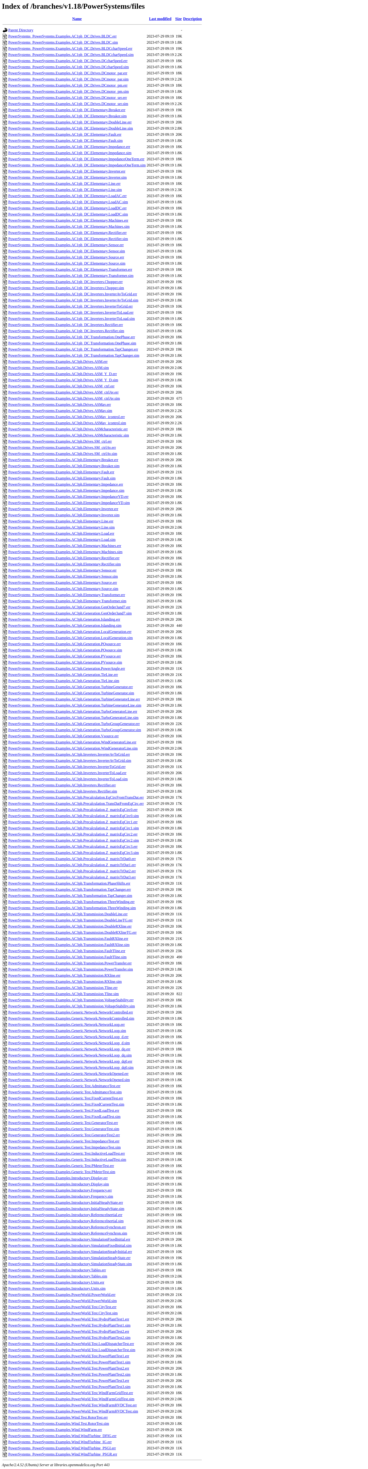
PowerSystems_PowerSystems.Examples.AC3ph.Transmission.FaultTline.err (66, 951)
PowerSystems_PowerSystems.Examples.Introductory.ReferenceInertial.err (65, 1215)
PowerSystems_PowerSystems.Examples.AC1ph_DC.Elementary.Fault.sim (65, 141)
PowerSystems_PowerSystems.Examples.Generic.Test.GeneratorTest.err (63, 1123)
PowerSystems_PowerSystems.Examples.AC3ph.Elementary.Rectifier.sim (64, 564)
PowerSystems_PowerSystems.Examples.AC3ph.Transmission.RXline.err (64, 975)
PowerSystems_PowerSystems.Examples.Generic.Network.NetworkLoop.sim (67, 1031)
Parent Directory (20, 30)
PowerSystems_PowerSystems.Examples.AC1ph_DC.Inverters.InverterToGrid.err (70, 306)
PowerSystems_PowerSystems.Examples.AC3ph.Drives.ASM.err (58, 362)
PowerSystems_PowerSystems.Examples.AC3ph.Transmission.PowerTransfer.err (70, 963)
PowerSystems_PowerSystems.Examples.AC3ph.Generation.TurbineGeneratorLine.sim (74, 705)
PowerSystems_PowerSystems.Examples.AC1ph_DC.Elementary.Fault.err (64, 134)
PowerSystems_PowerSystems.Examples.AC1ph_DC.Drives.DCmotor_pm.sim (68, 91)
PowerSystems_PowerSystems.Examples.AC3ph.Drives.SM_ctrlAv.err (62, 448)
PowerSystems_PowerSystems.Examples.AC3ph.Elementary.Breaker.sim (63, 466)
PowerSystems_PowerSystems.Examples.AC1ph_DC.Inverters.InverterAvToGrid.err (72, 294)
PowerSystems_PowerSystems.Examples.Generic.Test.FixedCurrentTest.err (65, 1098)
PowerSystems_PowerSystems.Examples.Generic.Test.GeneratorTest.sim (63, 1129)
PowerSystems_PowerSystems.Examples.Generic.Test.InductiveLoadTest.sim (67, 1160)
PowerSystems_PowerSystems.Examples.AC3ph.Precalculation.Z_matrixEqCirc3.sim (73, 853)
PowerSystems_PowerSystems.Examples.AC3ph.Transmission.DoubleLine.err (68, 914)
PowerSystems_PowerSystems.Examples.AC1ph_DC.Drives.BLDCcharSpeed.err (70, 49)
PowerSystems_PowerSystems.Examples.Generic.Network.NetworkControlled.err (70, 1012)
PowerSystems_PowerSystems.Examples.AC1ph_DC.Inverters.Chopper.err (65, 282)
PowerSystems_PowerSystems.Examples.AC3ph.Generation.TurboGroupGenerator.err (74, 724)
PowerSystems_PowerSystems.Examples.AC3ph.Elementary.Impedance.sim (66, 490)
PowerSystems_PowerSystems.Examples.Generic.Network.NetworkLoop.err (66, 1025)
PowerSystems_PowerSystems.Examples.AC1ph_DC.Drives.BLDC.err (62, 36)
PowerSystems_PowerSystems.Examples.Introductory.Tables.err (57, 1270)
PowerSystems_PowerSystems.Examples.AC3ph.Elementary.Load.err (61, 533)
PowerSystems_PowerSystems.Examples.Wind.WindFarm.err (55, 1430)
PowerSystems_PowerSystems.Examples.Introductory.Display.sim (58, 1184)
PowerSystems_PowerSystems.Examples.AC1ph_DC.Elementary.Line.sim (65, 190)
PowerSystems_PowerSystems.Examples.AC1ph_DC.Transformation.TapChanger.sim (73, 355)
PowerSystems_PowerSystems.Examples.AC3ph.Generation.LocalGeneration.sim (70, 638)
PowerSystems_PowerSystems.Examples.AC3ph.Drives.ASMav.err (59, 405)
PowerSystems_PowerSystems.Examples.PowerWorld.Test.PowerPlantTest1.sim (69, 1362)
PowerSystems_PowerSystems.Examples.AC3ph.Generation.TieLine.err (63, 675)
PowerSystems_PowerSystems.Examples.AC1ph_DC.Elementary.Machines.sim (69, 227)
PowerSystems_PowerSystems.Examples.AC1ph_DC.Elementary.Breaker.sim (67, 116)
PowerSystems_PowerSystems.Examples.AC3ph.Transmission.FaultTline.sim (67, 957)
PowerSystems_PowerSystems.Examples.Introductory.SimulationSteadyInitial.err (70, 1252)
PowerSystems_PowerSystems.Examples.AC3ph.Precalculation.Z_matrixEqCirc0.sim (73, 816)
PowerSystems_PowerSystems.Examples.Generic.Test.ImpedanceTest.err (63, 1141)
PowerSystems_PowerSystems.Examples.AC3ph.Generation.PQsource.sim (65, 650)
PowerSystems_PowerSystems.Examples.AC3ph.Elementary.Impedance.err (65, 484)
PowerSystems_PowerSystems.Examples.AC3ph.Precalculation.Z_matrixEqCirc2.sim (73, 840)
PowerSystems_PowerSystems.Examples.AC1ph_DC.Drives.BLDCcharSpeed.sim (71, 55)
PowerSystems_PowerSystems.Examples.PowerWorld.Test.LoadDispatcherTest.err (71, 1344)
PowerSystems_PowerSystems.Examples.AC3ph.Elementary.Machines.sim (65, 552)
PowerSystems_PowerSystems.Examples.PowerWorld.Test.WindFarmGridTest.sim (71, 1399)
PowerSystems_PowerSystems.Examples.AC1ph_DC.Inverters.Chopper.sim (66, 288)
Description (192, 19)
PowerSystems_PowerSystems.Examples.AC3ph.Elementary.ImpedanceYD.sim (69, 503)
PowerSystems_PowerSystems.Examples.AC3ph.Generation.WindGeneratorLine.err (72, 742)
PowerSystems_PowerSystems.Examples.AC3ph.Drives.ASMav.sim (60, 411)
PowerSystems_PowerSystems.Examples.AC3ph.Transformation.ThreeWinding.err (71, 902)
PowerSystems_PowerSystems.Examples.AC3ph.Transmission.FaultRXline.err (68, 939)
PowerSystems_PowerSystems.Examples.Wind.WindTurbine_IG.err (60, 1442)
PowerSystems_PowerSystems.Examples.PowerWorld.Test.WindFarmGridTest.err (70, 1393)
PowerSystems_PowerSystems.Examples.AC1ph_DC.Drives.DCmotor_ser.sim (68, 104)
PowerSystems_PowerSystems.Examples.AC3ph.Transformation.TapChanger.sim (70, 896)
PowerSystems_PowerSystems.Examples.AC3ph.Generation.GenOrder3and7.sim (70, 613)
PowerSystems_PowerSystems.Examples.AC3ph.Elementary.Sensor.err (62, 570)
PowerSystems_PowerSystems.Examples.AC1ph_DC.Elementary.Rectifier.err (67, 233)
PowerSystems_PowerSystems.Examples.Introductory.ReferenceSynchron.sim (67, 1233)
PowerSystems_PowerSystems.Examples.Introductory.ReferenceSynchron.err (67, 1227)
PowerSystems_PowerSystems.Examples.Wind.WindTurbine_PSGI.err (62, 1448)
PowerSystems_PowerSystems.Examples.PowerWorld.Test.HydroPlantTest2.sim (69, 1338)
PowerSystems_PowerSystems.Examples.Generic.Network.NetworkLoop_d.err (68, 1037)
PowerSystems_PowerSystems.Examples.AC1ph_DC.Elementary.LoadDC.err (67, 208)
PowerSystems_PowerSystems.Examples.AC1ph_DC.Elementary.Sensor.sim (66, 251)
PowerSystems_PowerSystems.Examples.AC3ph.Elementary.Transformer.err (66, 595)
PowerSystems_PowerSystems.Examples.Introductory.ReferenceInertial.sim (66, 1221)
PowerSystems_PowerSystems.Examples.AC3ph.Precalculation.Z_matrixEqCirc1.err (73, 822)
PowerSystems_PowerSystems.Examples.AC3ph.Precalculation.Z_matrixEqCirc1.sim (73, 828)
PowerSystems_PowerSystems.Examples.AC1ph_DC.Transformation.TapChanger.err (73, 349)
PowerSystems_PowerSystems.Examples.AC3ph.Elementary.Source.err (62, 583)
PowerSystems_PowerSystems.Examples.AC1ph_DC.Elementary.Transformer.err (70, 269)
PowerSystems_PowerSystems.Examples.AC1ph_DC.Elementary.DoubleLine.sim (70, 128)
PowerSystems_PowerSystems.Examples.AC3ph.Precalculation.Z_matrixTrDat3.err (72, 877)
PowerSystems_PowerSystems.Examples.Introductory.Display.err (58, 1178)
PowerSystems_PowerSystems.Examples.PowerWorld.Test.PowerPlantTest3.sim (69, 1387)
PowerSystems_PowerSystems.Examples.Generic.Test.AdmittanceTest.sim (65, 1092)
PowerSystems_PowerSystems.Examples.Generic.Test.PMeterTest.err (61, 1166)
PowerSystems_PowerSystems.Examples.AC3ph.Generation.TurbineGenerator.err (70, 687)
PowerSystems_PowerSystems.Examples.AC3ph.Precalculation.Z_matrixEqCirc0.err (73, 810)
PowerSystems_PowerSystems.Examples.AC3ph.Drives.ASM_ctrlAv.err (63, 392)
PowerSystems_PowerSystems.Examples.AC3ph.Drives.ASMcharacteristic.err (68, 429)
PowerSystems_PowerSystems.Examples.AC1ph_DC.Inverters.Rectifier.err (65, 325)
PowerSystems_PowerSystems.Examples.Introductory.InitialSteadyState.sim (66, 1209)
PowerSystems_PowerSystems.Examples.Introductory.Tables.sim (57, 1276)
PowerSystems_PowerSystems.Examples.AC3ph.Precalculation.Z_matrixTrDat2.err (72, 871)
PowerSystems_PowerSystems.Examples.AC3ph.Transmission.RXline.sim (65, 982)
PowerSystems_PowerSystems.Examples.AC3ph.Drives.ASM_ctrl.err (61, 386)
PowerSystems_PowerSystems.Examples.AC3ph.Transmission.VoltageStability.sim (71, 1006)
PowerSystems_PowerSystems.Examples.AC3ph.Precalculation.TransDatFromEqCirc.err (76, 804)
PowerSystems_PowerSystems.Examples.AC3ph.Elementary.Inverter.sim (63, 515)
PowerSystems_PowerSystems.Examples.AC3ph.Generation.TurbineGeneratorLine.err (74, 699)
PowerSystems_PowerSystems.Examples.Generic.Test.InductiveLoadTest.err (66, 1153)
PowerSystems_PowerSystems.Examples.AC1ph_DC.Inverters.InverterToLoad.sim (71, 319)
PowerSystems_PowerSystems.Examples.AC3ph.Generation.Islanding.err (64, 619)
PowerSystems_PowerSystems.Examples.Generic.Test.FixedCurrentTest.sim (66, 1104)
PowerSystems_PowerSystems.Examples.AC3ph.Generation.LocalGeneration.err (69, 632)
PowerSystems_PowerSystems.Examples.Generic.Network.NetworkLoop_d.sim (69, 1043)
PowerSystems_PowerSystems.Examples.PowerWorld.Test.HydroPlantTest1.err (68, 1319)
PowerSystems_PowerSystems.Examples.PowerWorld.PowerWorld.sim (62, 1301)
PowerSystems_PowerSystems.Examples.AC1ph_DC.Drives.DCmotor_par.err (67, 73)
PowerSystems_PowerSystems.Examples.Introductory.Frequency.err (60, 1190)
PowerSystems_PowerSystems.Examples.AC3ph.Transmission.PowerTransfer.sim (70, 969)
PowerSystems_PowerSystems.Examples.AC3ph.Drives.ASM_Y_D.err (62, 374)
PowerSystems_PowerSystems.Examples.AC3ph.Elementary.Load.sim (61, 540)
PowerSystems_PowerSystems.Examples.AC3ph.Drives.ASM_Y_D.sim (63, 380)
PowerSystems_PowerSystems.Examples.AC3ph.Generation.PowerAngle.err (66, 669)
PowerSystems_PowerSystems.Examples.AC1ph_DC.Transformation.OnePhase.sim (72, 343)
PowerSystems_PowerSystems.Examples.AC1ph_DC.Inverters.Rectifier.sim (66, 331)
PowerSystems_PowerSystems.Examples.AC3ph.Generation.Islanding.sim (65, 626)
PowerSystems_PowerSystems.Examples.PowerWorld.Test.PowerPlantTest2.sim (69, 1374)
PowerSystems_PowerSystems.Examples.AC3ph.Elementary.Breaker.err (63, 460)
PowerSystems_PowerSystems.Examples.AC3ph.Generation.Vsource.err (63, 736)
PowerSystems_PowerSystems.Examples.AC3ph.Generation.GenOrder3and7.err (69, 607)
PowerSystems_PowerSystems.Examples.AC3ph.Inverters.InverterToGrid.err (67, 767)
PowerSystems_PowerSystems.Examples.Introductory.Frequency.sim (60, 1196)
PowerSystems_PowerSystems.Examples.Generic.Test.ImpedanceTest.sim (64, 1147)
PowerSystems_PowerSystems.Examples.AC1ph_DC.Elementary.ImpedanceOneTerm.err (76, 159)
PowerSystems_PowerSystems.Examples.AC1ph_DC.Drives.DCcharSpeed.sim (68, 67)
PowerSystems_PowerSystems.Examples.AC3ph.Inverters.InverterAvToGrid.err (69, 754)
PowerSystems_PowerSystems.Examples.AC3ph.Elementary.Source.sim (63, 589)
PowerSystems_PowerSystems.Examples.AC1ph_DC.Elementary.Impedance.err (69, 147)
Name (77, 19)
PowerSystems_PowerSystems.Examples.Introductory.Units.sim (57, 1288)
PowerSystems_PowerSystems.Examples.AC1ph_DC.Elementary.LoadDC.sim (68, 214)
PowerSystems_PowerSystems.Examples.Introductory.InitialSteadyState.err (65, 1203)
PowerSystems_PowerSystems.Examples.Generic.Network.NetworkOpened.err (68, 1074)
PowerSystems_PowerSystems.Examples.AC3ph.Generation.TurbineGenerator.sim (71, 693)
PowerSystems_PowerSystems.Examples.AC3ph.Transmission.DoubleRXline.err (70, 926)
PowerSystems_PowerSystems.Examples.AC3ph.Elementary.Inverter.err (63, 509)
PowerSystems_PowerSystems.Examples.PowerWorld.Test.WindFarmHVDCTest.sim (73, 1411)
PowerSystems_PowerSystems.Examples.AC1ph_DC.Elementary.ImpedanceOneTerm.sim (77, 165)
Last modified (160, 19)
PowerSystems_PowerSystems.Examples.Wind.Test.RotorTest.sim (58, 1424)
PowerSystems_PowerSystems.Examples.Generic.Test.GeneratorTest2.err (64, 1135)
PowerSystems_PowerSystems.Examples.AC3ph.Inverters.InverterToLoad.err (67, 773)
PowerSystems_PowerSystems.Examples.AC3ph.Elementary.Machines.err (64, 546)
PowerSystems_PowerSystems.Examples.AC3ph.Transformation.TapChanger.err (69, 889)
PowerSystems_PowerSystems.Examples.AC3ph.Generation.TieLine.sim (63, 681)
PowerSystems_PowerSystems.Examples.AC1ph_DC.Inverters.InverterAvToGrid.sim (73, 300)
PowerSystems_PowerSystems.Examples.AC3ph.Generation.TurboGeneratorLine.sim (73, 718)
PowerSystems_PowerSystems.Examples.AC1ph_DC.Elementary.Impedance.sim (69, 153)
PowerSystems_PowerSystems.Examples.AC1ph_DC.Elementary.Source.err (66, 257)
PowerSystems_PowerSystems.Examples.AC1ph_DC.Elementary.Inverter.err (66, 171)
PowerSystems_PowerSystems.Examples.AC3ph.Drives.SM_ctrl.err (60, 441)
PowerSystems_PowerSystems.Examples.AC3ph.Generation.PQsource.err (64, 644)
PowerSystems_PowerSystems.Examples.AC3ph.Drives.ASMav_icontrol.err (66, 417)
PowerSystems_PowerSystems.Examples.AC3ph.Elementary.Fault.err (61, 472)
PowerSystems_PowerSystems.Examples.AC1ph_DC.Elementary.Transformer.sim (70, 276)
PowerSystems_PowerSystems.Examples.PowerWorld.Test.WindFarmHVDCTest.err (72, 1405)
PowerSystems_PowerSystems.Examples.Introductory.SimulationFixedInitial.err (69, 1239)
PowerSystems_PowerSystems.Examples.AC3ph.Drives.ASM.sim (58, 368)
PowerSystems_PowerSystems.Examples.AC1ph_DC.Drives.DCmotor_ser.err (67, 98)
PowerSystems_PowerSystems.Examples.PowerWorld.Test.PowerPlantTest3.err (68, 1381)
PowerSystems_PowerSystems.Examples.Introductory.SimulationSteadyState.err (69, 1258)
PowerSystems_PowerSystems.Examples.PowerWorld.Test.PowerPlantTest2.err (68, 1368)
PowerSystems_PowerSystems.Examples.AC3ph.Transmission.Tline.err (63, 988)
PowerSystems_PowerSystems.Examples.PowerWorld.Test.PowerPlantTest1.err (68, 1356)
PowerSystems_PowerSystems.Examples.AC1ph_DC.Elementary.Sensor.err (66, 245)
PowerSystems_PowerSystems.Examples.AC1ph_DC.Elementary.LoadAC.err (67, 196)
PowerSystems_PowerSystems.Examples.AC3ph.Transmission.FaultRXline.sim (69, 945)
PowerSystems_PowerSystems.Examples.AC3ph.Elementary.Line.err (61, 521)
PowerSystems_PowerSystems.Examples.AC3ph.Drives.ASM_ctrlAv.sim (64, 398)
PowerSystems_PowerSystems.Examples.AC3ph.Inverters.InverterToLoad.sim (68, 779)
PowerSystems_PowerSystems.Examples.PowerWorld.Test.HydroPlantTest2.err (68, 1331)
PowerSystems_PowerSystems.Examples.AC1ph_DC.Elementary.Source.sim (66, 263)
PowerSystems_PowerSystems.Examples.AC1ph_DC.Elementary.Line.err (64, 184)
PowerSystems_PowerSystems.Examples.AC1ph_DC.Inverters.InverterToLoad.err (71, 312)
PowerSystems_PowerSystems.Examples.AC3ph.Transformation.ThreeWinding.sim (72, 908)
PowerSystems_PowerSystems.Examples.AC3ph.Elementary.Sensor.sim (63, 576)
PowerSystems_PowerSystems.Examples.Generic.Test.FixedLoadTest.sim (64, 1117)
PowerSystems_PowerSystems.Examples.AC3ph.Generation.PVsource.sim (65, 662)
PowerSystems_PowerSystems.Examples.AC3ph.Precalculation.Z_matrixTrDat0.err (72, 859)
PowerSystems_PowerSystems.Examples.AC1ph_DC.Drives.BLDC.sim (63, 42)
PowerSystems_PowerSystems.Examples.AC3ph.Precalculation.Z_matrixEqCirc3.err (73, 847)
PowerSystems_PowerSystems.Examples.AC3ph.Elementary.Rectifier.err (63, 558)
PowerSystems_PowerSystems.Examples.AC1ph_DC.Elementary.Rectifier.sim (68, 239)
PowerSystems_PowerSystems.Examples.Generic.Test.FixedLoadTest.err (63, 1110)
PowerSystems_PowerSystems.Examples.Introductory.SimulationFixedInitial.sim (69, 1246)
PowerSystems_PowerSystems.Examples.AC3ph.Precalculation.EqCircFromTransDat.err (76, 797)
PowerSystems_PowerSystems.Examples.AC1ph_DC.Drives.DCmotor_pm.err (67, 85)
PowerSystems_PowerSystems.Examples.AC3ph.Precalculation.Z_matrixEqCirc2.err (73, 834)
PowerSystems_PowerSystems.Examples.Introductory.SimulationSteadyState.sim (70, 1264)
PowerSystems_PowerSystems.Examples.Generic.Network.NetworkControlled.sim (71, 1018)
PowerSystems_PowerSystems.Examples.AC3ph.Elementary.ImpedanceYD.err (68, 497)
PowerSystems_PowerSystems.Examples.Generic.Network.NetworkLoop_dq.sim (70, 1055)
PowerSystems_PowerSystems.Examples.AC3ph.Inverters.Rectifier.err (62, 785)
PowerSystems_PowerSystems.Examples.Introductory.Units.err (56, 1282)
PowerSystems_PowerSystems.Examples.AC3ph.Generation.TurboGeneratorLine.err (72, 711)
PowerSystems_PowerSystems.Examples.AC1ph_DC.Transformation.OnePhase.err (71, 337)
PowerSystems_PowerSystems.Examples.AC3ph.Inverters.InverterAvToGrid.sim (69, 761)
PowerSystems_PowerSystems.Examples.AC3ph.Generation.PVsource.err (64, 656)
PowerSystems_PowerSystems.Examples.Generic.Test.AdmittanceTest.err (64, 1086)
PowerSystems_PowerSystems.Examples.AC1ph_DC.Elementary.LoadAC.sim (68, 202)
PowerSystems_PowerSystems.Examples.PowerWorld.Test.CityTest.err (62, 1307)
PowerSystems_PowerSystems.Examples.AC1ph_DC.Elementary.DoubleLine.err (70, 122)
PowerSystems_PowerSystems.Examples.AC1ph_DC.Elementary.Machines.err (68, 220)
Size (178, 19)
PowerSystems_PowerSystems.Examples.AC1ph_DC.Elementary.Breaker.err (66, 110)
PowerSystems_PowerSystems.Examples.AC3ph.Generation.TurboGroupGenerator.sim (74, 730)
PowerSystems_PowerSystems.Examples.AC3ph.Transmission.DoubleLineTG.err (70, 920)
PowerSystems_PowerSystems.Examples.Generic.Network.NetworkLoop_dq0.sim (71, 1068)
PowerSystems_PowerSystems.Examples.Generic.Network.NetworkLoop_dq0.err (70, 1061)
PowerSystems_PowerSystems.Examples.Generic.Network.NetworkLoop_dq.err (69, 1049)
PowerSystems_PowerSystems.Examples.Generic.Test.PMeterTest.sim (61, 1172)
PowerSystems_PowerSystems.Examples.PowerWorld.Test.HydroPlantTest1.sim (69, 1325)
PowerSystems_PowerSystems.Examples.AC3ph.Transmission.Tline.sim (63, 994)
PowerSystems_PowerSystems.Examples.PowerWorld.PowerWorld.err (61, 1295)
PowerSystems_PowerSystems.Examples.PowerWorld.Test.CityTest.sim (63, 1313)
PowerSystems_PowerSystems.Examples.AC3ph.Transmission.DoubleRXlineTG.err (72, 932)
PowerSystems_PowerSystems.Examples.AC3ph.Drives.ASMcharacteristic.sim (68, 435)
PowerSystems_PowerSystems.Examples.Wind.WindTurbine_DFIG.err (62, 1436)
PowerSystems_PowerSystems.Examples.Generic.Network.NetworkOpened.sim (69, 1080)
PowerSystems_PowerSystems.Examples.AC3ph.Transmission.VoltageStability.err (71, 1000)
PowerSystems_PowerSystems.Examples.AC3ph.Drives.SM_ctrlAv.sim (62, 454)
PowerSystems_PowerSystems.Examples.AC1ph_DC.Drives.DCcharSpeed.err (67, 61)
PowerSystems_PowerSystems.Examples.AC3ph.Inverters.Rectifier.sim (62, 791)
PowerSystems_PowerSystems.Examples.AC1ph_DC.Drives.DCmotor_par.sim (68, 79)
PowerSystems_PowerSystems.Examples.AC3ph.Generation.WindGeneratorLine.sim (73, 748)
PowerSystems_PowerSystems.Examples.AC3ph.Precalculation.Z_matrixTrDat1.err (72, 865)
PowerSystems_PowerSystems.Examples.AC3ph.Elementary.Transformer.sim (67, 601)
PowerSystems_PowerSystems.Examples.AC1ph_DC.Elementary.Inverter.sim (67, 177)
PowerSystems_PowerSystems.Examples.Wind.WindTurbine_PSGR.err (62, 1454)
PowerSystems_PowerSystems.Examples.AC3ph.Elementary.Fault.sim (61, 478)
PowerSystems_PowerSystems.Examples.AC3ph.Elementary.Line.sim (61, 527)
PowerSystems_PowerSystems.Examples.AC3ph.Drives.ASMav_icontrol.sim (67, 423)
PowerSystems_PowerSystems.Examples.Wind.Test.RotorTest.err (58, 1417)
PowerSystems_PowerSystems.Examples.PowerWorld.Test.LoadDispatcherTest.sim (71, 1350)
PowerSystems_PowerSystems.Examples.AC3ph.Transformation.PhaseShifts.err (69, 883)
